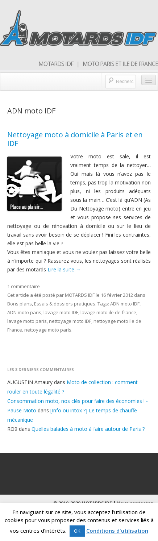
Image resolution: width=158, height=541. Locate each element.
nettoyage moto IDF (70, 321)
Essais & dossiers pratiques (64, 303)
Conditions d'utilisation (117, 530)
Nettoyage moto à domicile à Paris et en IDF (75, 139)
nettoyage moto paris (47, 329)
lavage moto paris (27, 321)
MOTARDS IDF (80, 295)
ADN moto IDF (125, 303)
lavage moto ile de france (108, 312)
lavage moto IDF (60, 312)
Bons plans (19, 303)
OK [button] (77, 531)
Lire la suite (64, 269)
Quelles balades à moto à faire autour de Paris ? (88, 428)
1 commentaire (23, 286)
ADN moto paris (24, 312)
